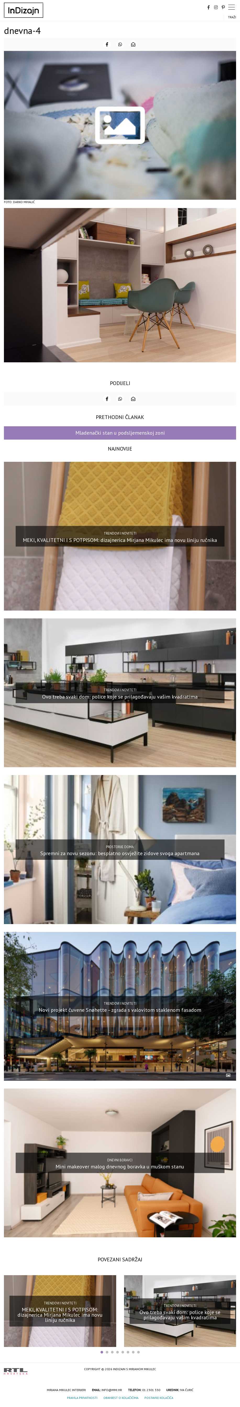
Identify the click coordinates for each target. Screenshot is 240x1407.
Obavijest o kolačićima (120, 1398)
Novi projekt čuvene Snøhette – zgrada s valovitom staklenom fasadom (120, 1010)
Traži (232, 17)
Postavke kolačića (158, 1398)
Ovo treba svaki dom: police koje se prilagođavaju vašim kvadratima (120, 696)
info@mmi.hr (112, 1390)
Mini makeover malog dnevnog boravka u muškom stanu (119, 1166)
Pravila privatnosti (82, 1398)
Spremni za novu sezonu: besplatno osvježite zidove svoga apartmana (119, 853)
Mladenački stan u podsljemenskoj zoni (120, 432)
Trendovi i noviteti (120, 533)
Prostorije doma (120, 846)
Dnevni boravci (119, 1160)
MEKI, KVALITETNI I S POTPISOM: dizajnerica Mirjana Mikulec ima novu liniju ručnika (120, 539)
